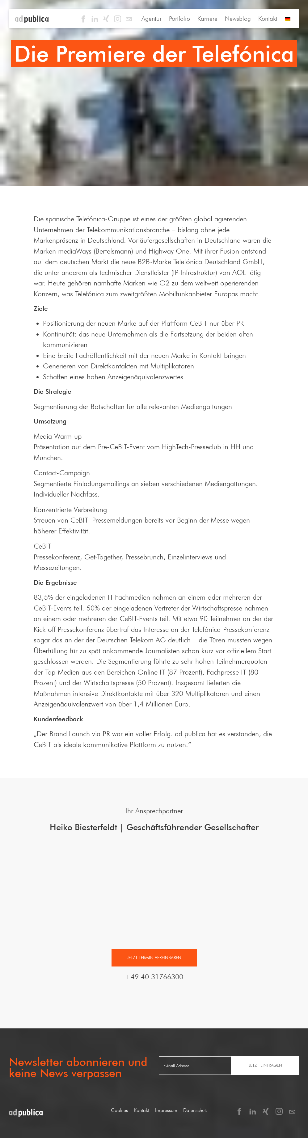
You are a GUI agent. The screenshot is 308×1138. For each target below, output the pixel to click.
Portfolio (179, 18)
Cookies (119, 1110)
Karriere (207, 18)
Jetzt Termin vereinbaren (154, 957)
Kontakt (267, 18)
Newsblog (238, 18)
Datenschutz (195, 1110)
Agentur (151, 18)
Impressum (166, 1110)
